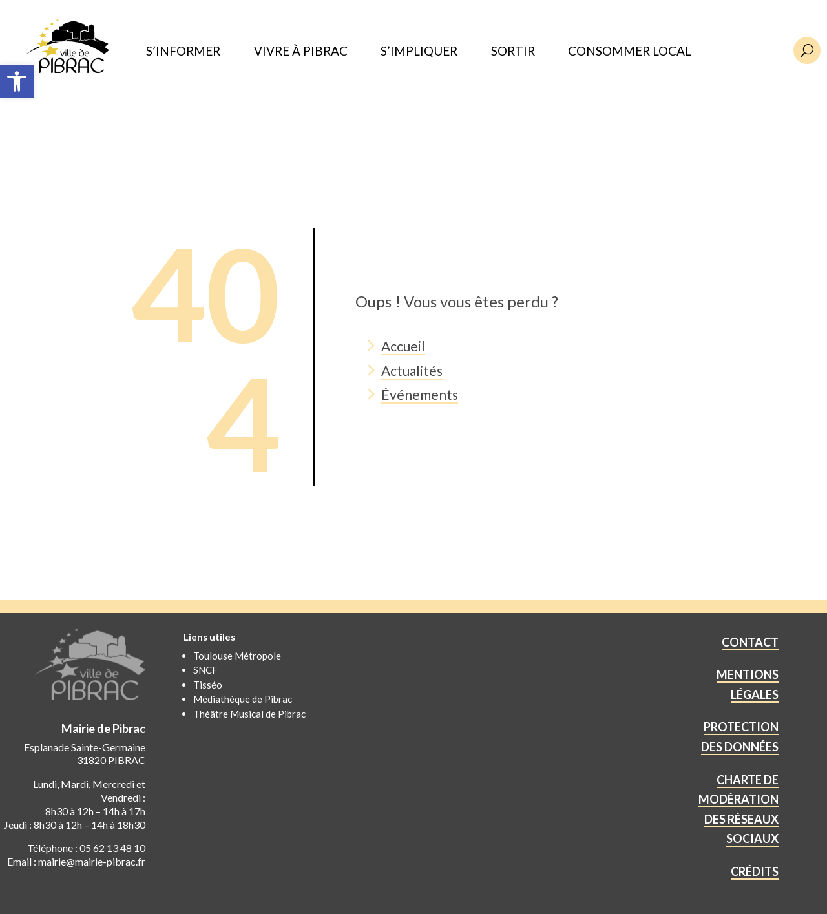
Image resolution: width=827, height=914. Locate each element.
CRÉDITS (755, 871)
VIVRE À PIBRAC (301, 51)
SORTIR (513, 51)
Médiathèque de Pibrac (242, 699)
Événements (419, 394)
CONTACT (750, 642)
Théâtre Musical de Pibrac (249, 714)
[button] (17, 81)
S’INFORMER (183, 51)
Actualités (412, 370)
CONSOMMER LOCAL (629, 51)
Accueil (403, 346)
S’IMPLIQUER (419, 51)
